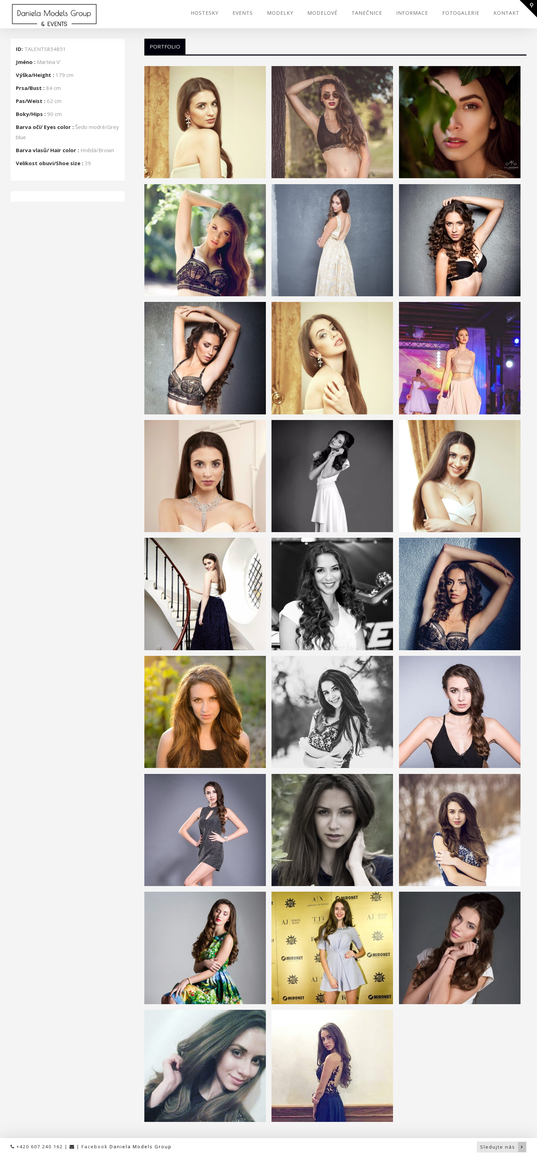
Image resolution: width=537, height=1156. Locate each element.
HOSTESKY (204, 12)
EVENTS (243, 12)
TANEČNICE (367, 12)
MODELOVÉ (322, 12)
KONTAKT (506, 12)
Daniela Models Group (141, 1146)
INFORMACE (412, 12)
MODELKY (280, 12)
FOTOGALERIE (460, 12)
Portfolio (165, 46)
